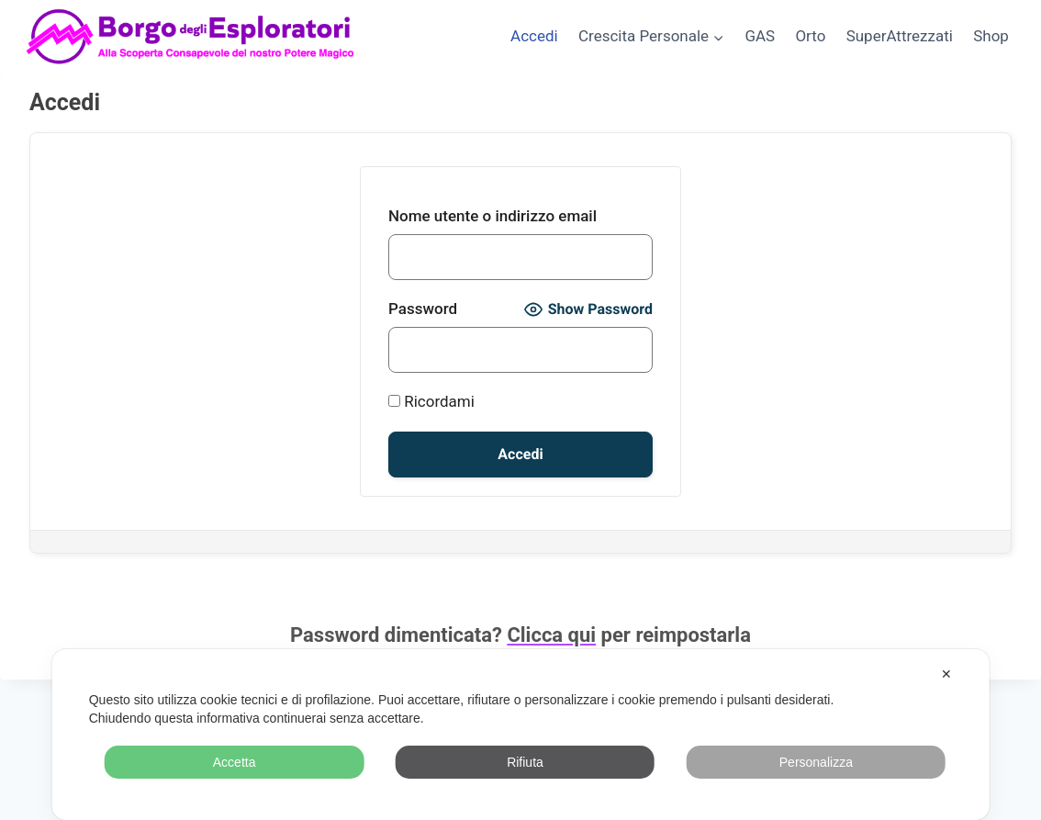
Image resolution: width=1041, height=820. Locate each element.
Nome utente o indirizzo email (492, 216)
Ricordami (431, 401)
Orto (810, 36)
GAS (759, 36)
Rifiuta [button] (525, 762)
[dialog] (521, 734)
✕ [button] (946, 674)
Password (422, 308)
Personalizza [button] (816, 762)
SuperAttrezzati (899, 36)
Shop (991, 36)
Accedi (534, 36)
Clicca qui (551, 634)
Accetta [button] (234, 762)
